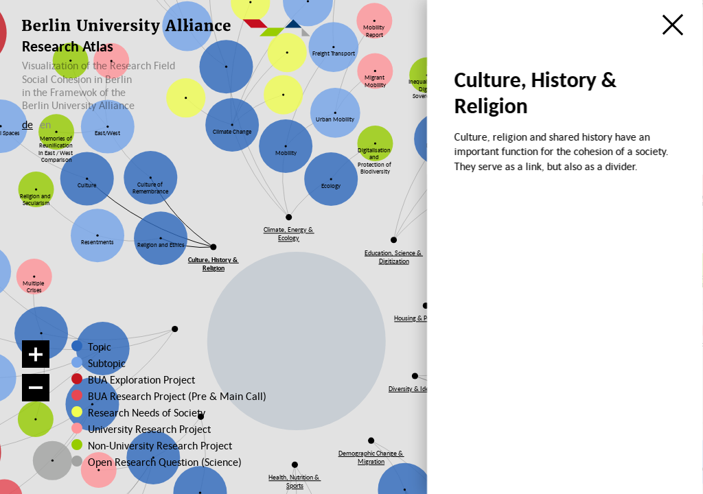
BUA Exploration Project (141, 379)
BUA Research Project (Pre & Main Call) (177, 395)
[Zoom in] (35, 354)
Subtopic (107, 362)
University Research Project (143, 428)
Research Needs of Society (144, 412)
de (27, 124)
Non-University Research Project (150, 445)
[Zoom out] (35, 387)
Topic (99, 346)
